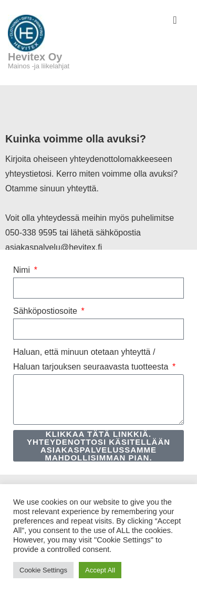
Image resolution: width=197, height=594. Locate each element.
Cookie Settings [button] (43, 570)
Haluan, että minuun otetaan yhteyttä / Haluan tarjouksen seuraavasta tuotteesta (92, 359)
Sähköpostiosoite (46, 310)
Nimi (22, 269)
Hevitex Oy (35, 57)
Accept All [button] (100, 570)
